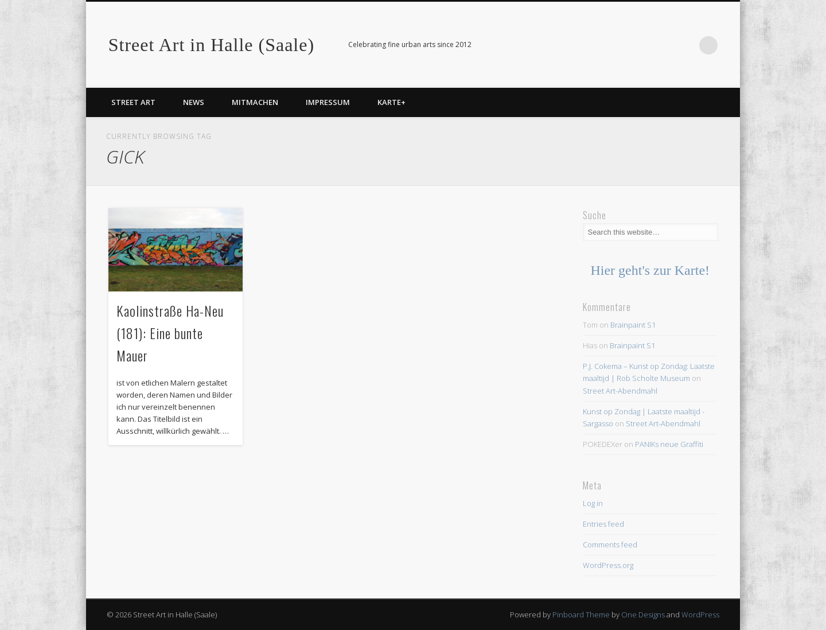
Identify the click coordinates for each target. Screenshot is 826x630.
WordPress (700, 614)
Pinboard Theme (581, 614)
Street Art (133, 102)
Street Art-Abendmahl (620, 391)
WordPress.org (608, 565)
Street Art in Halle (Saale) (211, 44)
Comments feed (610, 544)
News (193, 102)
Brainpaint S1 (633, 325)
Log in (593, 503)
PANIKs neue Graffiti (669, 444)
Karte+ (391, 102)
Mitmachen (255, 102)
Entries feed (603, 524)
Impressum (328, 102)
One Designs (643, 614)
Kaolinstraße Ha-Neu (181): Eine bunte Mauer (170, 332)
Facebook (685, 45)
